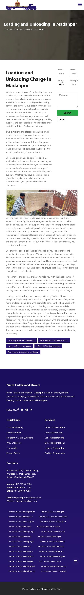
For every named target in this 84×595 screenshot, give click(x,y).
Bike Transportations (55, 443)
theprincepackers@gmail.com (27, 498)
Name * (60, 70)
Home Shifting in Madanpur (19, 346)
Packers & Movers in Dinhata (21, 551)
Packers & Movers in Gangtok (21, 521)
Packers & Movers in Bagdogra (21, 531)
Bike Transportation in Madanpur (54, 340)
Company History (15, 427)
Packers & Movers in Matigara (52, 556)
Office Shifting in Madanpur (48, 346)
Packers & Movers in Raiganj (49, 536)
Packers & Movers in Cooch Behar (53, 516)
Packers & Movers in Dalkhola (52, 541)
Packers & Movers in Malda (20, 536)
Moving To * (74, 81)
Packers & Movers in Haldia (20, 546)
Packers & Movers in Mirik (50, 561)
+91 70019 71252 (23, 487)
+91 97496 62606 (23, 484)
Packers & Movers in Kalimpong (22, 571)
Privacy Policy (13, 453)
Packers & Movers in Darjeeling (51, 546)
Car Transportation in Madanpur (21, 340)
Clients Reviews (14, 433)
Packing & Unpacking (55, 453)
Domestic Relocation (55, 427)
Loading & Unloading (55, 448)
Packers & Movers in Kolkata (53, 531)
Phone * (73, 70)
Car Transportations (54, 438)
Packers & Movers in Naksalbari (22, 566)
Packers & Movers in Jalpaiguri (21, 541)
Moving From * (60, 81)
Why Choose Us (14, 443)
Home (6, 29)
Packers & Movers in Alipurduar (22, 511)
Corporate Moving (53, 433)
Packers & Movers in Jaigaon (21, 516)
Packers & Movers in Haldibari (21, 556)
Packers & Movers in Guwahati (53, 521)
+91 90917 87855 (22, 491)
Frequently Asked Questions (20, 438)
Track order (12, 448)
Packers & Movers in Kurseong (53, 566)
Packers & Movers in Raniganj (21, 561)
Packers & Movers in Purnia (48, 526)
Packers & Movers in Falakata (51, 551)
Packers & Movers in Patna (20, 526)
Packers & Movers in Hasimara (53, 571)
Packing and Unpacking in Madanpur (23, 352)
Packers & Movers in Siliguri (52, 511)
